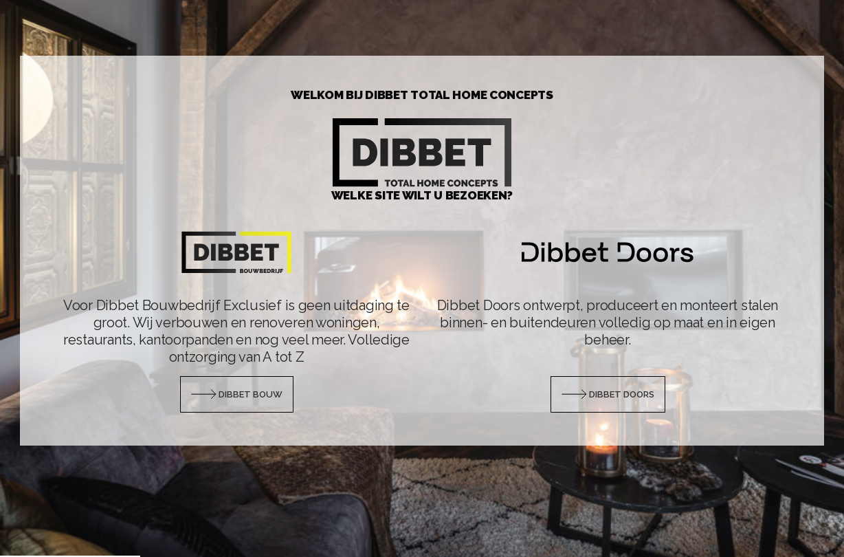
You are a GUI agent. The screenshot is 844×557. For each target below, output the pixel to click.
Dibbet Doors (608, 394)
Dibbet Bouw (236, 394)
